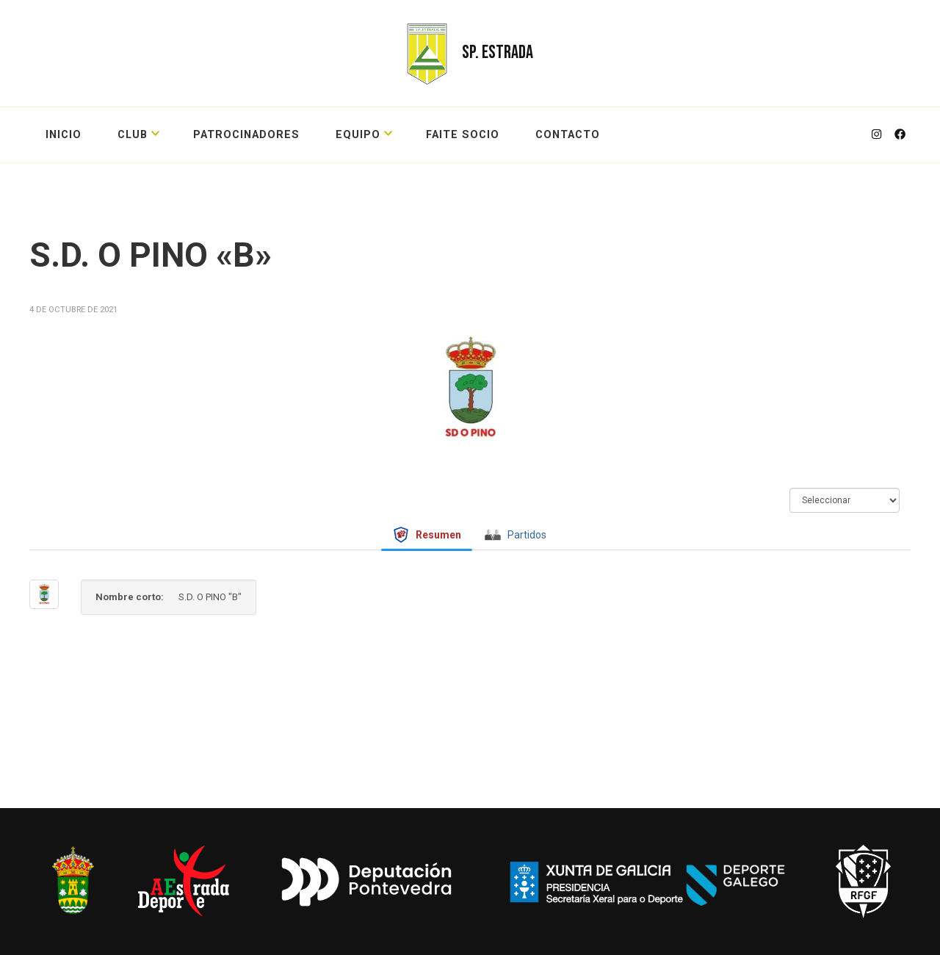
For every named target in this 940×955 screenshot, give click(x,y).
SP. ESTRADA (497, 52)
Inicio (64, 135)
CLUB (133, 135)
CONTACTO (567, 135)
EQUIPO (358, 135)
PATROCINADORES (246, 135)
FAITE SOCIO (462, 135)
